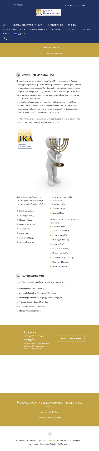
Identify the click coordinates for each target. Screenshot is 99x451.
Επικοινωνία (70, 29)
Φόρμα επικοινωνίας (71, 338)
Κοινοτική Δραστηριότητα (14, 29)
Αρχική (5, 25)
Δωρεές (6, 33)
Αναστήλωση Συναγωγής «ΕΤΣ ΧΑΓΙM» (28, 25)
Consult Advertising (49, 440)
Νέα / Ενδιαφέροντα (38, 29)
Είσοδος (82, 5)
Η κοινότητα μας (55, 25)
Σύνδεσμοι (85, 29)
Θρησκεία (72, 25)
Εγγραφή (70, 5)
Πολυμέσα (56, 29)
